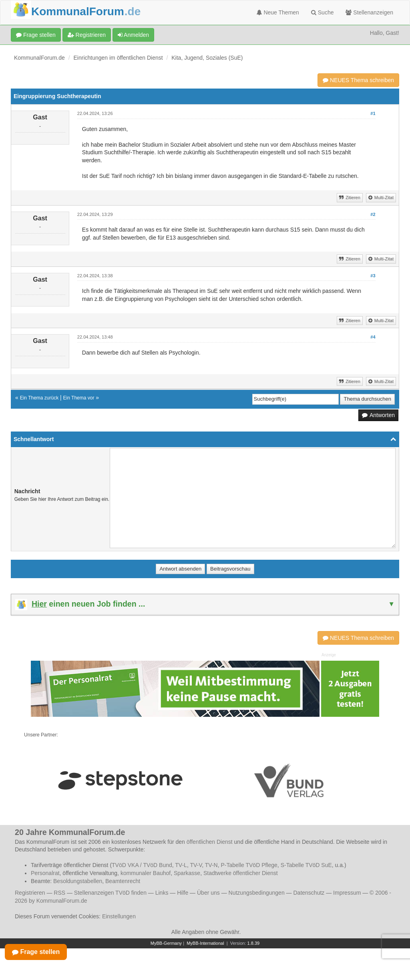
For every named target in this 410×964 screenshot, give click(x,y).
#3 (372, 275)
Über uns (208, 892)
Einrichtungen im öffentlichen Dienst (118, 57)
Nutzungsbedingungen (257, 892)
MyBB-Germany (166, 943)
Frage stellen (36, 35)
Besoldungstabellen (77, 881)
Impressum (347, 892)
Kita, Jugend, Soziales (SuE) (207, 57)
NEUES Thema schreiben (358, 80)
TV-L (181, 865)
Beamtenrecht (122, 881)
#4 (372, 337)
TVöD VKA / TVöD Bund (142, 865)
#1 (372, 113)
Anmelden (133, 35)
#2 (372, 214)
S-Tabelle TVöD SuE (306, 865)
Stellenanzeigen (369, 12)
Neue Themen (278, 12)
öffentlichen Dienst (210, 842)
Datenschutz (308, 892)
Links (162, 892)
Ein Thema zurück (39, 398)
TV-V (196, 865)
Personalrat (45, 873)
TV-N (211, 865)
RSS (59, 892)
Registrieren (87, 35)
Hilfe (182, 892)
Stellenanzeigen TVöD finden (110, 892)
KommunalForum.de (39, 57)
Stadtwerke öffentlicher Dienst (240, 873)
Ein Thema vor (78, 398)
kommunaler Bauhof (146, 873)
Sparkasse (187, 873)
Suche (322, 12)
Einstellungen (119, 916)
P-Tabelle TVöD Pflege (249, 865)
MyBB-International (205, 943)
